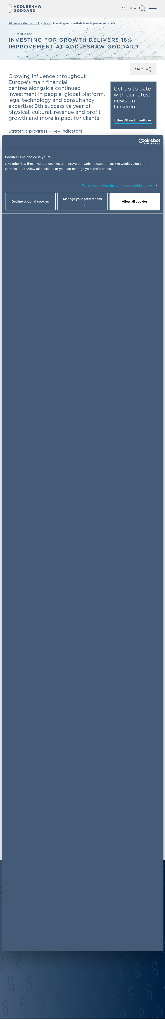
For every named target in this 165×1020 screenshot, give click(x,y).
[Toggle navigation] (152, 8)
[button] (142, 10)
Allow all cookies (135, 201)
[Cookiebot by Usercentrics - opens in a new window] (141, 141)
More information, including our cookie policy (117, 185)
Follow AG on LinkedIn (133, 120)
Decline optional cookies (30, 201)
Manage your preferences (82, 201)
